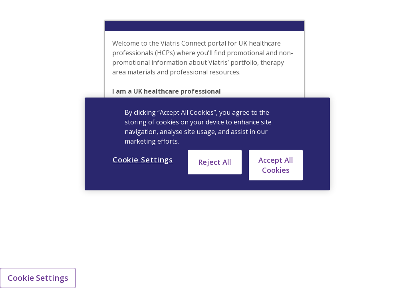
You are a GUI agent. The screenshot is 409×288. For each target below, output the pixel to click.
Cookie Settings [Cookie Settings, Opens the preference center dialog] (143, 159)
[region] (207, 144)
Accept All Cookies (275, 165)
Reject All (214, 162)
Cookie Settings (38, 277)
